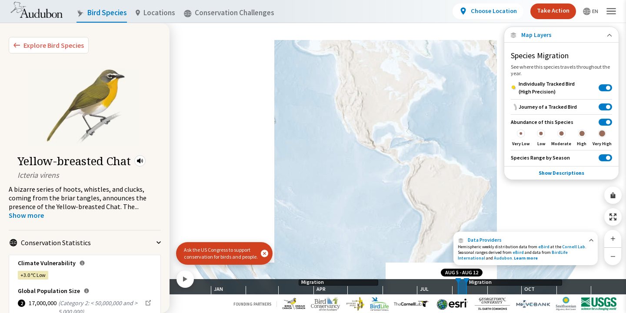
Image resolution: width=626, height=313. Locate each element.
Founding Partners (252, 304)
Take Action (553, 10)
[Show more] (26, 215)
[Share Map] (613, 195)
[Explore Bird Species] (49, 45)
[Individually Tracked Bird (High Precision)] (561, 88)
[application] (313, 156)
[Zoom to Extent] (613, 217)
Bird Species (102, 12)
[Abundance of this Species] (561, 132)
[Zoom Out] (613, 256)
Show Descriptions (561, 173)
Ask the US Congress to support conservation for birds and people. (221, 253)
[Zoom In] (613, 238)
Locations (155, 12)
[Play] (185, 279)
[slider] (458, 286)
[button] (140, 160)
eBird (543, 247)
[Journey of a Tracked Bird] (561, 106)
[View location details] (488, 11)
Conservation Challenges (229, 12)
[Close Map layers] (561, 35)
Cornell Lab (573, 247)
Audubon (503, 258)
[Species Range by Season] (561, 157)
